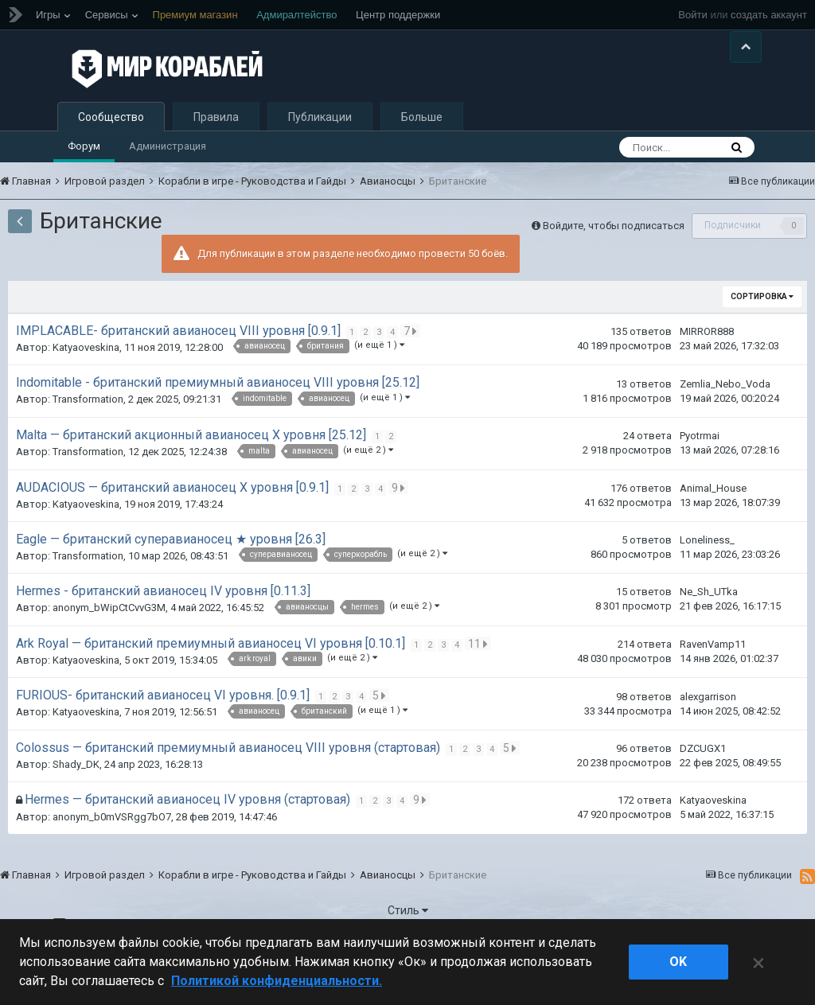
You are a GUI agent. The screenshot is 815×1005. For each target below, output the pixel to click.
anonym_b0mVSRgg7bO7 (112, 856)
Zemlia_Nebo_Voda (725, 422)
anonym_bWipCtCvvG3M (109, 646)
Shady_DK (76, 803)
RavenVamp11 (713, 683)
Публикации (320, 156)
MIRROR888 (707, 370)
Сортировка (762, 335)
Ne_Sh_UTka (709, 631)
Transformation (88, 438)
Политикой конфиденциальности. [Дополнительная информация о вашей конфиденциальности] (276, 980)
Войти (692, 15)
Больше (422, 156)
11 (479, 682)
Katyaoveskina (86, 386)
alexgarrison (708, 735)
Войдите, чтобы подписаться (613, 264)
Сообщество (111, 156)
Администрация (167, 185)
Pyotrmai (699, 475)
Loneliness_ (707, 579)
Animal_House (713, 526)
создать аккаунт (769, 15)
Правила (216, 156)
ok (678, 961)
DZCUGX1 (703, 787)
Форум (84, 185)
